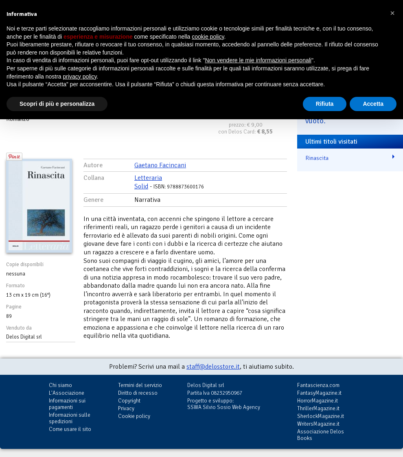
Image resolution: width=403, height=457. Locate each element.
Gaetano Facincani (160, 165)
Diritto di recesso (138, 392)
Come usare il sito (70, 429)
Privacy (126, 408)
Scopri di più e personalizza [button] (57, 104)
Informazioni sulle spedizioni (69, 418)
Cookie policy (134, 416)
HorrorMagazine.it (317, 400)
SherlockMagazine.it (320, 416)
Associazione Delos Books (320, 435)
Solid (141, 186)
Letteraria (148, 178)
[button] (392, 13)
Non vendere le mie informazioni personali (258, 60)
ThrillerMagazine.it (318, 408)
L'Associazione (66, 392)
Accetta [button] (373, 104)
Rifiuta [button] (325, 104)
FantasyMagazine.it (319, 392)
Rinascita (317, 158)
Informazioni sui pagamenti (67, 404)
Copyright (129, 400)
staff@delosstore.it (213, 367)
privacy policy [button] (80, 76)
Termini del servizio (140, 385)
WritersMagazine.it (318, 423)
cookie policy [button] (208, 36)
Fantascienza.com (318, 385)
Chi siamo (60, 385)
